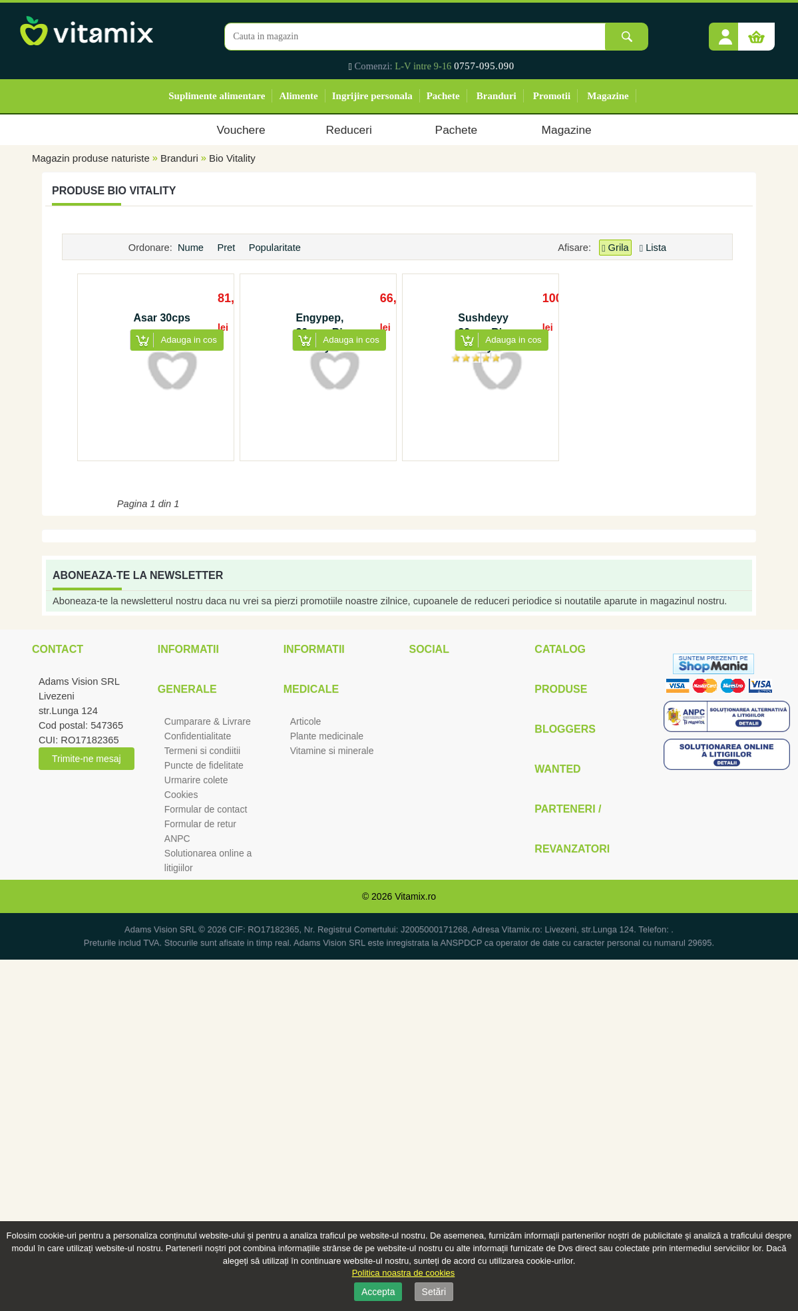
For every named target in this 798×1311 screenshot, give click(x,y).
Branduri (496, 96)
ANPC (177, 838)
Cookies (181, 794)
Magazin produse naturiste (91, 158)
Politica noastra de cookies (403, 1273)
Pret (227, 247)
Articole (305, 721)
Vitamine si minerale (332, 750)
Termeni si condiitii (202, 750)
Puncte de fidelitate (204, 765)
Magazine (607, 96)
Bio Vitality (232, 158)
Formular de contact (206, 809)
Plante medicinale (327, 736)
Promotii (551, 96)
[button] (725, 32)
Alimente (298, 96)
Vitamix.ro (415, 896)
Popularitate (276, 247)
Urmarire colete (196, 780)
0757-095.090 (484, 66)
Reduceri (349, 129)
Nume (192, 247)
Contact (57, 649)
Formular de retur (200, 824)
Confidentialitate (197, 736)
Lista (653, 247)
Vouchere (240, 129)
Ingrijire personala (372, 96)
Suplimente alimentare (216, 96)
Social (429, 649)
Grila (615, 248)
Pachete (443, 96)
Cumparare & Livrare (207, 721)
